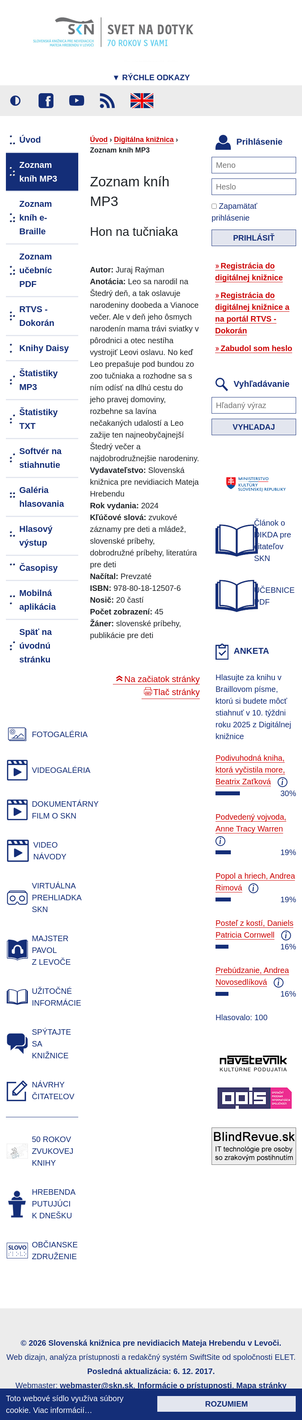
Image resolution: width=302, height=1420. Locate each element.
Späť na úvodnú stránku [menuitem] (35, 645)
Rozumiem (226, 1404)
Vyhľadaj (254, 427)
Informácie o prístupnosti (185, 1385)
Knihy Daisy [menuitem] (44, 348)
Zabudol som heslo (256, 348)
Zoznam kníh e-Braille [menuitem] (35, 217)
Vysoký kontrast (15, 100)
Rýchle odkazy (151, 77)
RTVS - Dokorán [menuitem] (36, 316)
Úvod (99, 139)
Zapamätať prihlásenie (234, 212)
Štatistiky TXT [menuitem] (38, 419)
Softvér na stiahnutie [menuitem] (40, 458)
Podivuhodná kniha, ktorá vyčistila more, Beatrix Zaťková (250, 770)
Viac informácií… (62, 1410)
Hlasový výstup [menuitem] (35, 536)
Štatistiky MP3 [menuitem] (38, 380)
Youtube (76, 100)
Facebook (46, 100)
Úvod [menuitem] (30, 140)
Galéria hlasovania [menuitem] (41, 497)
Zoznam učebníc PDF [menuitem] (35, 270)
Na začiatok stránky (162, 679)
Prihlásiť (254, 238)
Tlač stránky (176, 692)
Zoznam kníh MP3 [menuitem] (38, 172)
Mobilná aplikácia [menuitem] (37, 600)
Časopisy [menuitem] (38, 568)
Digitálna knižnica (144, 139)
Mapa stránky (261, 1385)
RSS (107, 100)
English (142, 100)
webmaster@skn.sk (96, 1385)
